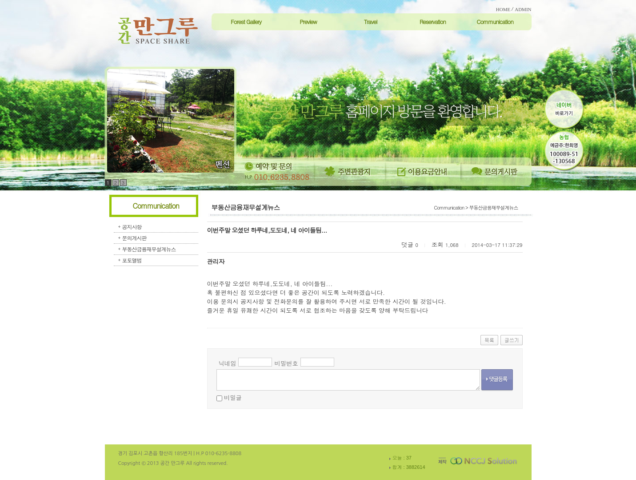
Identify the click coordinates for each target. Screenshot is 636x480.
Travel (370, 21)
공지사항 (132, 226)
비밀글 (233, 397)
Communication (494, 21)
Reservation (433, 21)
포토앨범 (132, 260)
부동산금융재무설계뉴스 (149, 249)
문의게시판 (134, 238)
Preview (308, 21)
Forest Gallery (246, 21)
